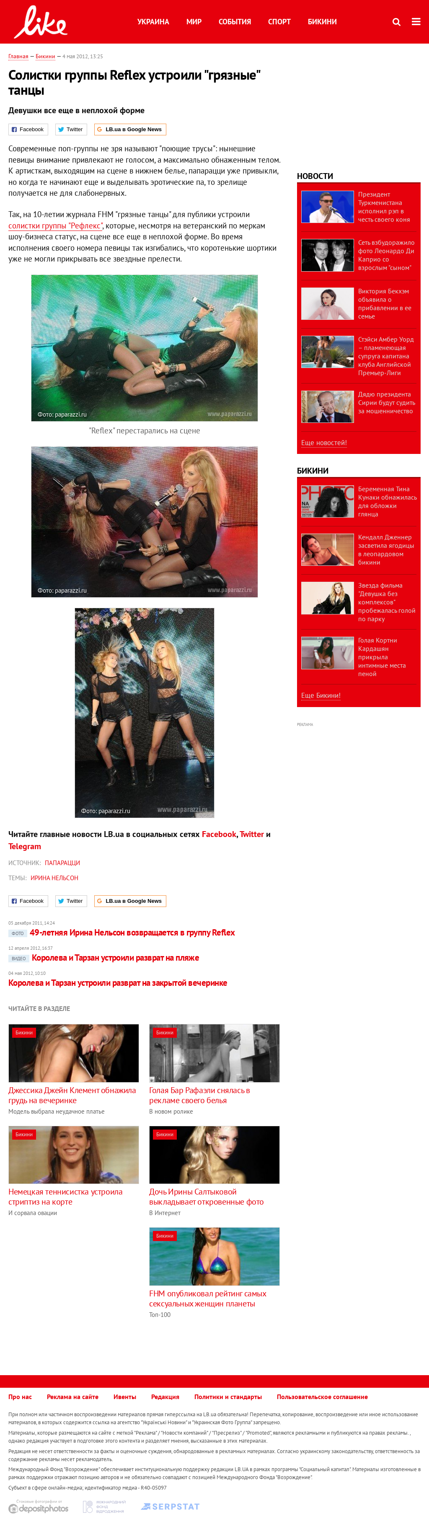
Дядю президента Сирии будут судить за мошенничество (386, 402)
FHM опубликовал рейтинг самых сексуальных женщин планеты (207, 1298)
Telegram (24, 846)
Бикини (322, 21)
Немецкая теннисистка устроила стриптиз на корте (65, 1196)
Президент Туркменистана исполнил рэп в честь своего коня (384, 206)
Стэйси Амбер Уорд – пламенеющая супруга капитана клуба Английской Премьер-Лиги (386, 356)
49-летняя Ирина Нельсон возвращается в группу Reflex (121, 932)
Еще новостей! (324, 442)
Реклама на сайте (72, 1396)
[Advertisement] (78, 1286)
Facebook (219, 834)
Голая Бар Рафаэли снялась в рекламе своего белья (199, 1095)
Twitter (252, 834)
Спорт (279, 21)
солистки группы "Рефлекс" (55, 225)
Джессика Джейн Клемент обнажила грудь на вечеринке (72, 1095)
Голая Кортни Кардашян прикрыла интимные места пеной (382, 657)
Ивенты (125, 1396)
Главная (18, 56)
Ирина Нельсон (54, 878)
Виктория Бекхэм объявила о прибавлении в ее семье (384, 303)
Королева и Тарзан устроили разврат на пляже (103, 957)
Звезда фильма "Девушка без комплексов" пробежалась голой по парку (387, 602)
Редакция (165, 1396)
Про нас (20, 1396)
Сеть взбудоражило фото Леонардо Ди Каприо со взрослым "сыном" (386, 255)
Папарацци (62, 863)
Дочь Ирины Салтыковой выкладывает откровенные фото (206, 1196)
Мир (194, 21)
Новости (315, 176)
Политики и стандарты (228, 1396)
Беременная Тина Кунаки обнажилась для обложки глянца (387, 501)
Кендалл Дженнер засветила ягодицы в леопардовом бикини (386, 549)
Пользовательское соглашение (322, 1396)
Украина (153, 21)
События (235, 21)
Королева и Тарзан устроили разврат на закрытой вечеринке (117, 982)
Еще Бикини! (321, 695)
